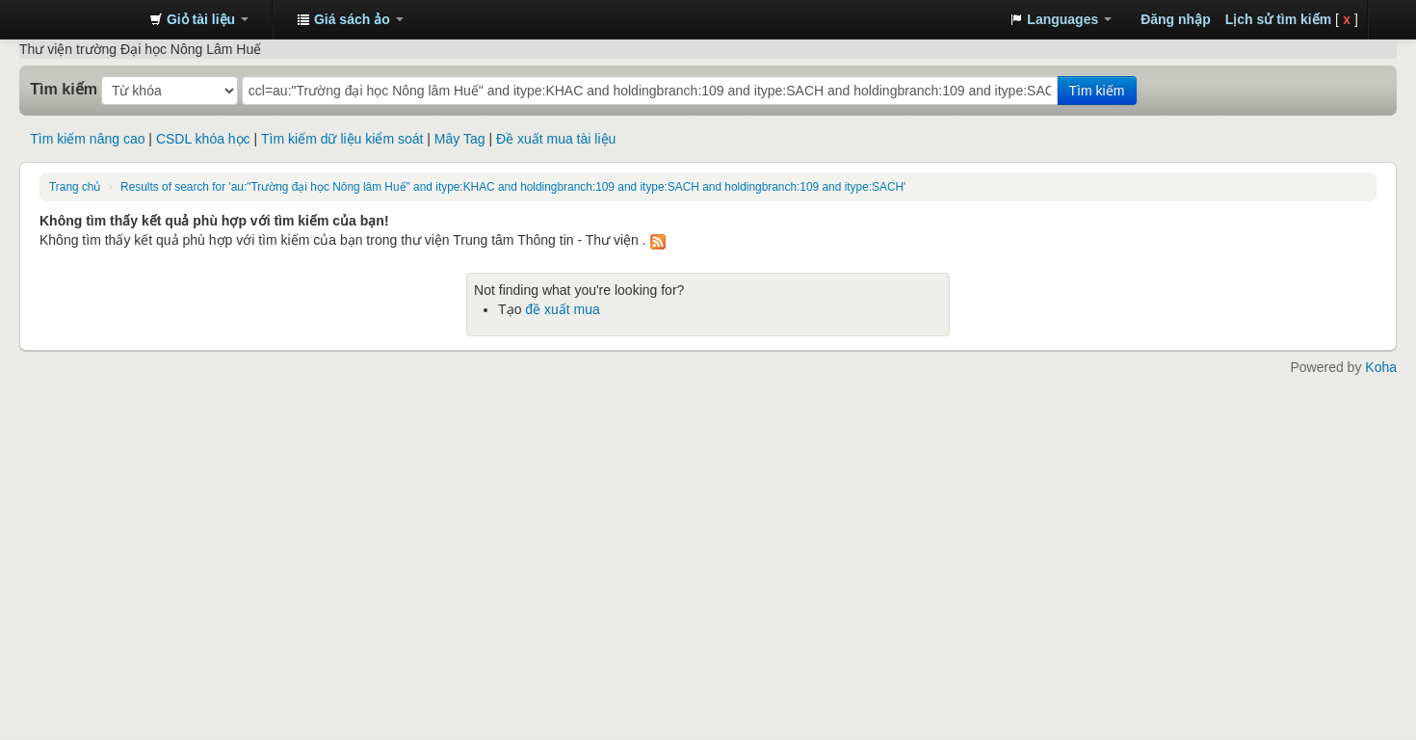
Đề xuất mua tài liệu (556, 138)
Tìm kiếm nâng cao (87, 138)
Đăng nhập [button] (1176, 19)
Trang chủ (74, 187)
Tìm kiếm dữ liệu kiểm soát (342, 138)
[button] (199, 19)
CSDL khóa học (203, 138)
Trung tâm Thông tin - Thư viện (87, 19)
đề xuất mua (562, 309)
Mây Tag (459, 138)
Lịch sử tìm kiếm (1278, 19)
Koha (1381, 367)
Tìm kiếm (63, 88)
